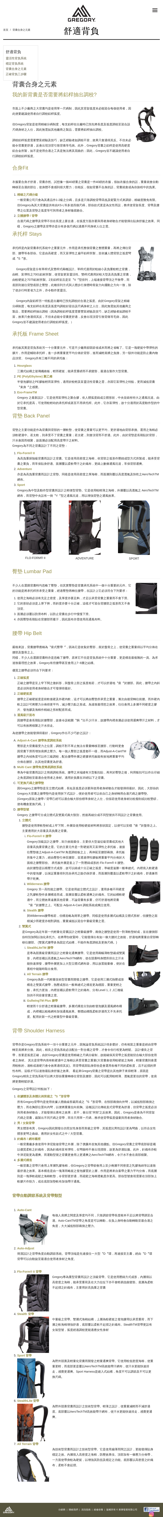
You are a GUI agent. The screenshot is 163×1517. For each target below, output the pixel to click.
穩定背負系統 (15, 63)
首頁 (5, 29)
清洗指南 (86, 1509)
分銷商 (61, 1509)
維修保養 (98, 1509)
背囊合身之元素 (21, 29)
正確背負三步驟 (16, 74)
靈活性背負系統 (16, 58)
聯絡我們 (73, 1509)
